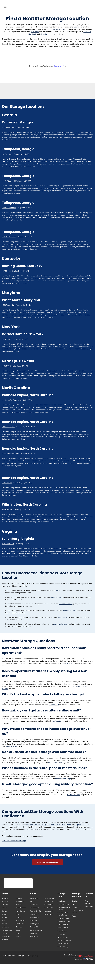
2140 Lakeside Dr (8, 544)
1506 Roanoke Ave (8, 427)
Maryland (32, 34)
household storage (65, 604)
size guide (69, 663)
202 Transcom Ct (8, 509)
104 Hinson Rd (7, 400)
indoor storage (55, 597)
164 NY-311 (5, 339)
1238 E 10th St (7, 483)
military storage (62, 617)
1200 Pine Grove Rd (9, 237)
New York (35, 31)
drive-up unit (58, 590)
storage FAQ (54, 705)
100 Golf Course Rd (9, 181)
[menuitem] (8, 898)
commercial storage (60, 624)
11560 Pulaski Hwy (8, 305)
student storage (69, 610)
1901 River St (6, 271)
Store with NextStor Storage (14, 840)
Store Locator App (59, 66)
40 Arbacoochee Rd (9, 208)
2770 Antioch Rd (8, 127)
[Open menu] (5, 6)
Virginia (43, 34)
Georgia (77, 27)
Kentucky (87, 31)
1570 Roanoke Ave (8, 453)
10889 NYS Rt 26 (7, 366)
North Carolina (58, 29)
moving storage (58, 721)
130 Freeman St (7, 154)
